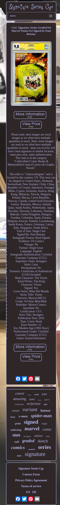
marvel (31, 428)
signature (35, 454)
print (18, 423)
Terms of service (31, 486)
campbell (31, 449)
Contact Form (31, 474)
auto (32, 399)
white (48, 436)
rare (19, 455)
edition (38, 435)
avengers (27, 436)
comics (18, 447)
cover (20, 393)
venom (15, 410)
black (12, 417)
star (45, 404)
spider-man (41, 415)
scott (36, 394)
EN (28, 492)
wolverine (19, 404)
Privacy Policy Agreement (31, 480)
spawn (46, 400)
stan (16, 434)
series (44, 447)
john (44, 394)
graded (28, 440)
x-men (23, 416)
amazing (19, 399)
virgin (44, 423)
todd (16, 441)
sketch (43, 441)
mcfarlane (33, 404)
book (39, 400)
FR (34, 492)
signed (31, 422)
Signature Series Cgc (31, 468)
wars (29, 395)
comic (47, 429)
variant (30, 409)
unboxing (16, 429)
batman (45, 410)
